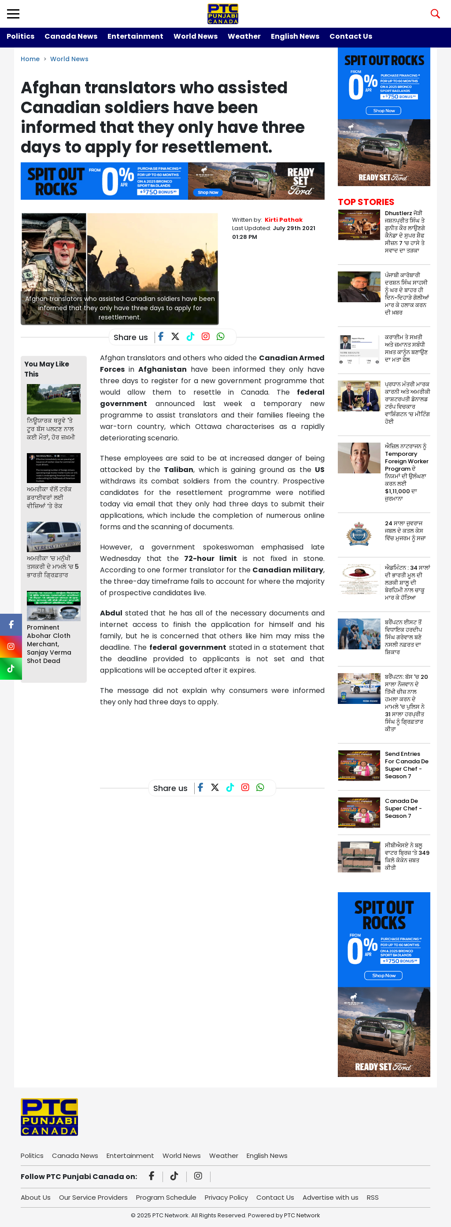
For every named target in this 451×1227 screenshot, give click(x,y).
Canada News (70, 36)
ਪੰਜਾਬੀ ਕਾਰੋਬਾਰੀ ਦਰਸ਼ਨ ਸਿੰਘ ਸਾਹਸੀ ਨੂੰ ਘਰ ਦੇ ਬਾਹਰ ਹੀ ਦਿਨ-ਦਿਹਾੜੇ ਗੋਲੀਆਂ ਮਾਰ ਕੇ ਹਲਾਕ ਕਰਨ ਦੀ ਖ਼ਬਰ (407, 294)
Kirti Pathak (284, 220)
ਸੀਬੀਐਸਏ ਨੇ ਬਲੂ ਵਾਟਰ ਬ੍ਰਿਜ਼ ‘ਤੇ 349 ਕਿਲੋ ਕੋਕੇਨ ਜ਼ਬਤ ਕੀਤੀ (407, 856)
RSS (373, 1197)
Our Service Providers (93, 1197)
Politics (20, 36)
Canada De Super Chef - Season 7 (403, 808)
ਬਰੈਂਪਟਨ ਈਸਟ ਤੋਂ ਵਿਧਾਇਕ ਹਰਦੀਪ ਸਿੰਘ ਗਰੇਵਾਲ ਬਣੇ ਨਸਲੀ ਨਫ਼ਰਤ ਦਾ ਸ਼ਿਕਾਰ (403, 637)
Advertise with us (331, 1197)
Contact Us (350, 36)
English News (295, 36)
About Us (36, 1197)
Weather (244, 36)
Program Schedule (166, 1197)
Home (30, 59)
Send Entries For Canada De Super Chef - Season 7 (407, 765)
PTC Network (302, 1215)
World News (196, 36)
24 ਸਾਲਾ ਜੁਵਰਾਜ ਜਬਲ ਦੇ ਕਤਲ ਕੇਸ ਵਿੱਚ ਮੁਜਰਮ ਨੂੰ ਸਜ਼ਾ (405, 530)
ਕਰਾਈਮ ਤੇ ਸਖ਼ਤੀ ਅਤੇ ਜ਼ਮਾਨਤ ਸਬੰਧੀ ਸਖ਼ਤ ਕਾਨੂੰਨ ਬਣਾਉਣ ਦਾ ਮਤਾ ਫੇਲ (406, 348)
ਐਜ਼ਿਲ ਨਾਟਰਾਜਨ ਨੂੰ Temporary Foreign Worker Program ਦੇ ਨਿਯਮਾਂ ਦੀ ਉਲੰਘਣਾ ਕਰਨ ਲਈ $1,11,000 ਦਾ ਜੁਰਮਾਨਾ (407, 472)
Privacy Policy (226, 1197)
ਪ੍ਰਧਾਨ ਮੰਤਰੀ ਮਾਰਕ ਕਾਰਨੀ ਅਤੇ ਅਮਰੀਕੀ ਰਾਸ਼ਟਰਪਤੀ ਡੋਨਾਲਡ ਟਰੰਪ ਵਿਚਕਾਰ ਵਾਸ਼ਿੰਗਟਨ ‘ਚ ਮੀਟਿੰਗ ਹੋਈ (407, 403)
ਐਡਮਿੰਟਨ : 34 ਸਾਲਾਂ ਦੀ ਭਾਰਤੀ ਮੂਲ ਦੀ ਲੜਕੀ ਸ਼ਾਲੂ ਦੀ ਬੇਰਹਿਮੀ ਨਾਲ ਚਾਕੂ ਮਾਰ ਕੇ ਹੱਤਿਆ (407, 583)
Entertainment (135, 36)
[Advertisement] (260, 736)
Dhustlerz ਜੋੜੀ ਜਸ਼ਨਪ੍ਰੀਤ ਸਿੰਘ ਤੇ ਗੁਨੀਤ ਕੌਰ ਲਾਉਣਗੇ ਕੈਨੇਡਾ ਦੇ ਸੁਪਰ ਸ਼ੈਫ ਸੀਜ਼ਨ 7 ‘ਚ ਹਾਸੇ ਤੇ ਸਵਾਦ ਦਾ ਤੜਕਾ (405, 232)
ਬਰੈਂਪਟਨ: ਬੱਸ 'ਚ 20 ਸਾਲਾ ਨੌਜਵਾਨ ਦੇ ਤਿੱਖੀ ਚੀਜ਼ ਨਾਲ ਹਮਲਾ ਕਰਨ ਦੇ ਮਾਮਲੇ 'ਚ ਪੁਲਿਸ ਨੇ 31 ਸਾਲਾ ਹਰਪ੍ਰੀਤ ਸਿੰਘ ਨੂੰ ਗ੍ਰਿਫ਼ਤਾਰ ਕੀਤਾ (406, 703)
